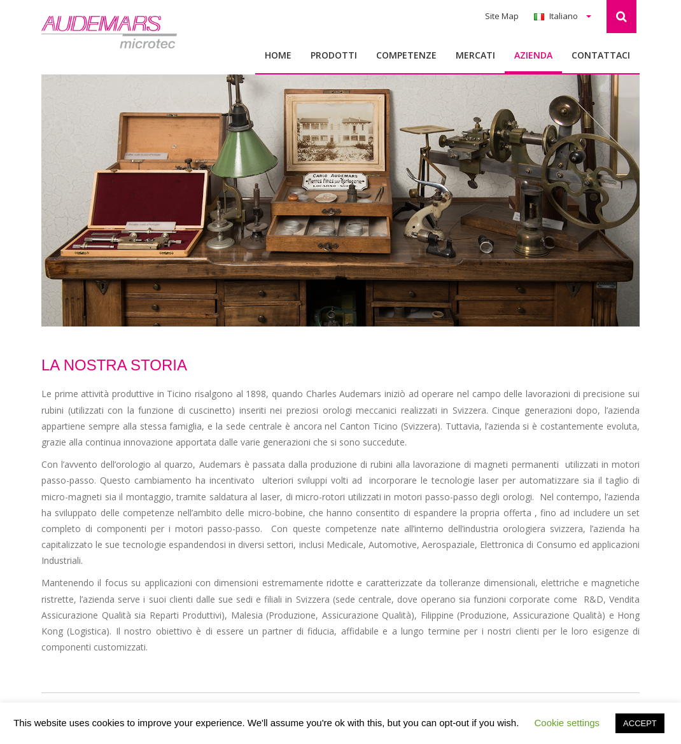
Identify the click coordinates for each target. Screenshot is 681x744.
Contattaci (601, 55)
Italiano (562, 16)
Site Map (502, 16)
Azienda (533, 55)
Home (278, 55)
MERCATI (475, 55)
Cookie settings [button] (567, 722)
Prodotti (334, 55)
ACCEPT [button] (640, 723)
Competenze (406, 55)
